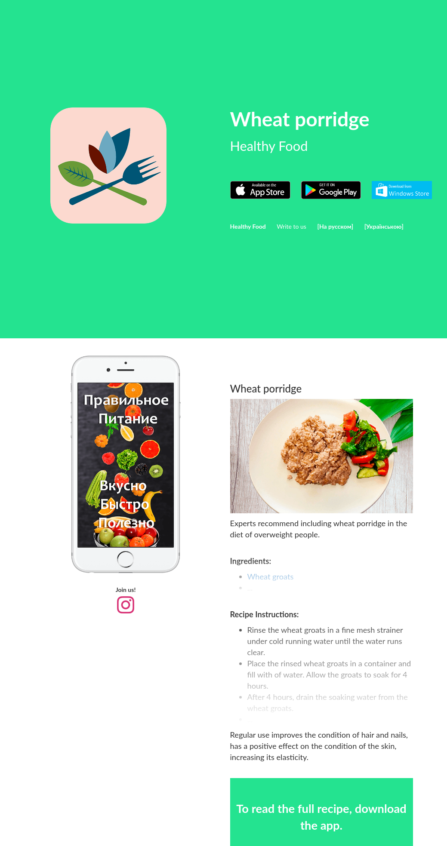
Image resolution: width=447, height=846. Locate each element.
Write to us (291, 226)
